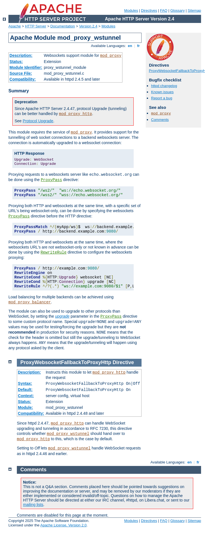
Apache (14, 26)
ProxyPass (51, 180)
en (130, 46)
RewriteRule (53, 252)
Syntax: (25, 383)
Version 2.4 (88, 26)
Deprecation (26, 102)
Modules (131, 10)
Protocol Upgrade (38, 121)
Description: (21, 55)
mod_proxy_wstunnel (68, 434)
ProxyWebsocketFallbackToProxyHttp (65, 362)
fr (138, 46)
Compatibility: (23, 79)
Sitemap (194, 10)
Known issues (162, 92)
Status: (16, 61)
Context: (26, 395)
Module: (25, 407)
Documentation (62, 26)
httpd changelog (164, 86)
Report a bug (161, 98)
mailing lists (33, 504)
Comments (160, 120)
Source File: (21, 73)
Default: (25, 389)
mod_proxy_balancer (29, 302)
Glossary (177, 10)
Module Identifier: (26, 67)
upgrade (62, 316)
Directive (123, 362)
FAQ (163, 10)
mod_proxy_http (75, 114)
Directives (149, 10)
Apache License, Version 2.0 (63, 525)
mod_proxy (111, 55)
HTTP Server (35, 26)
